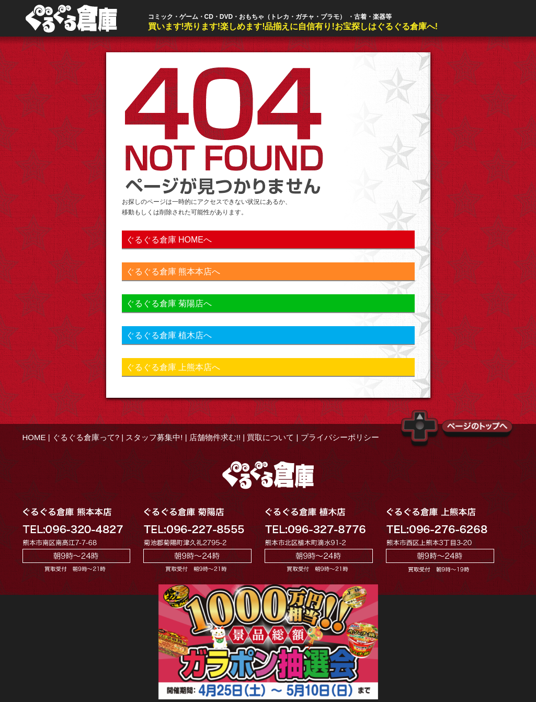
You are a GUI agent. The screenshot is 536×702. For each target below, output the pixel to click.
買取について (270, 437)
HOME (34, 437)
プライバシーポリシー (340, 437)
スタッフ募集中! (154, 437)
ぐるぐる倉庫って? (85, 437)
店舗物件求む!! (215, 437)
